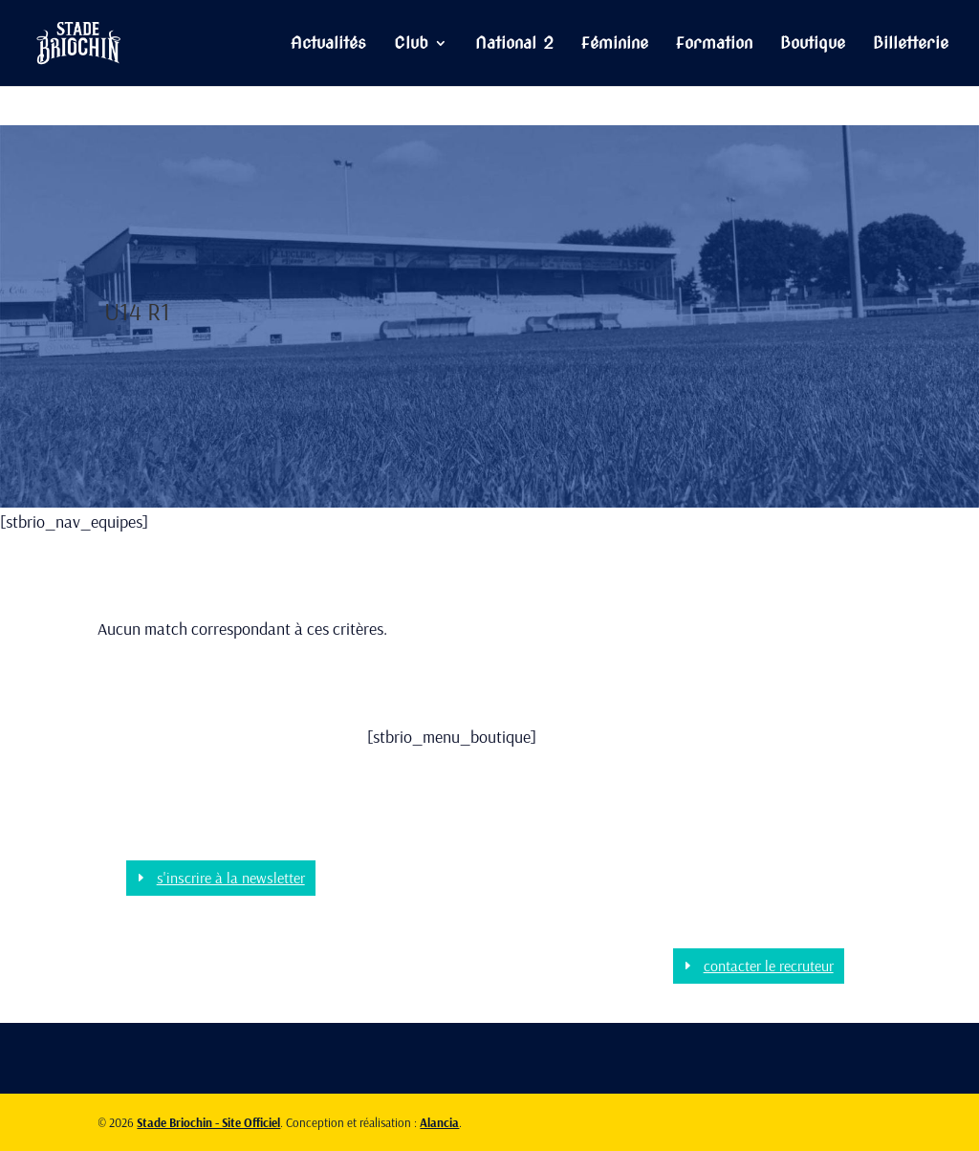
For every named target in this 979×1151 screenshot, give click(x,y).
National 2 (514, 44)
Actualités (328, 44)
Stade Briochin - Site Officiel (208, 1122)
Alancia (439, 1122)
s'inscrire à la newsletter (231, 877)
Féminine (614, 44)
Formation (714, 44)
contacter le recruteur (769, 965)
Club (411, 44)
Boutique (812, 44)
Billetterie (910, 44)
